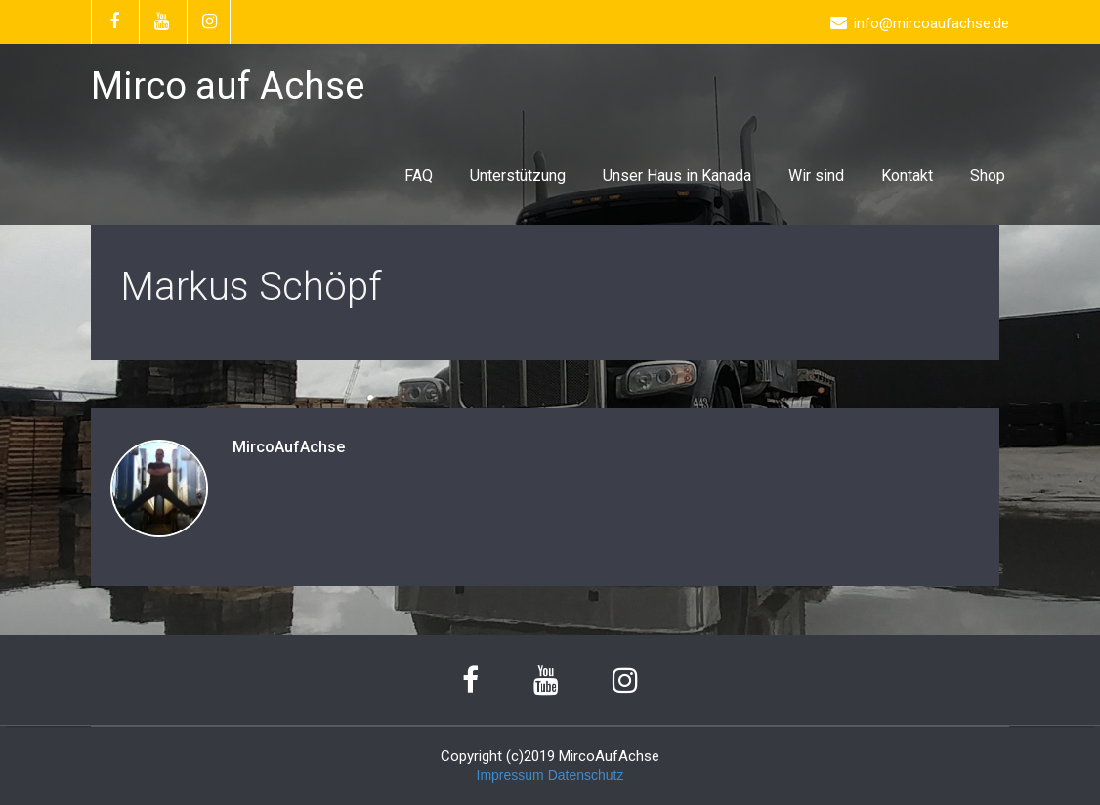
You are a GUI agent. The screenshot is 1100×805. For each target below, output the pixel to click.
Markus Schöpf (251, 287)
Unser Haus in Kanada (677, 175)
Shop (987, 175)
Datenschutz (586, 775)
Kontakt (907, 175)
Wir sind (816, 175)
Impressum (510, 775)
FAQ (418, 175)
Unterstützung (518, 175)
